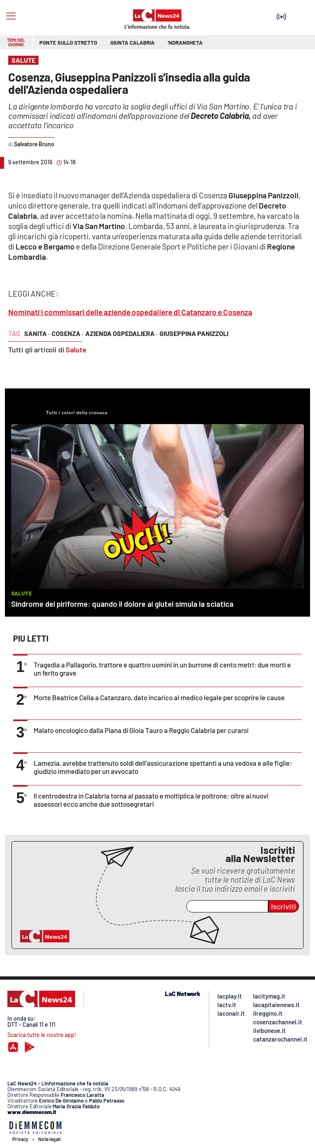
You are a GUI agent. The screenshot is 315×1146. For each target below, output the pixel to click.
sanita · (37, 333)
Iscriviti (283, 906)
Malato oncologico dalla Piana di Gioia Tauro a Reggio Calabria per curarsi (141, 730)
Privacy (20, 1139)
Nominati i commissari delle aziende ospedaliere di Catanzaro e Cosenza (130, 312)
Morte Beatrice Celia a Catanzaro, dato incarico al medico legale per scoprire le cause (159, 697)
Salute (76, 349)
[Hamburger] (11, 16)
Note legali (49, 1139)
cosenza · (67, 333)
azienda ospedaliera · (121, 333)
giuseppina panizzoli (194, 333)
